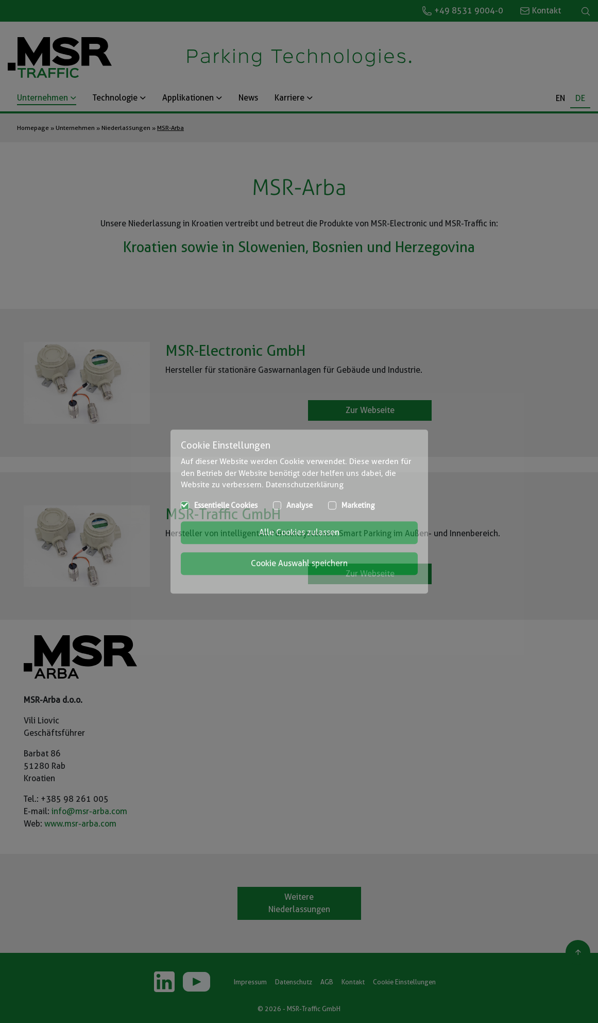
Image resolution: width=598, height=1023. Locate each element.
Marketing (358, 505)
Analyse (299, 505)
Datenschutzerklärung (305, 484)
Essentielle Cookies (226, 505)
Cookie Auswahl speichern (299, 563)
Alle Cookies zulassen (299, 532)
